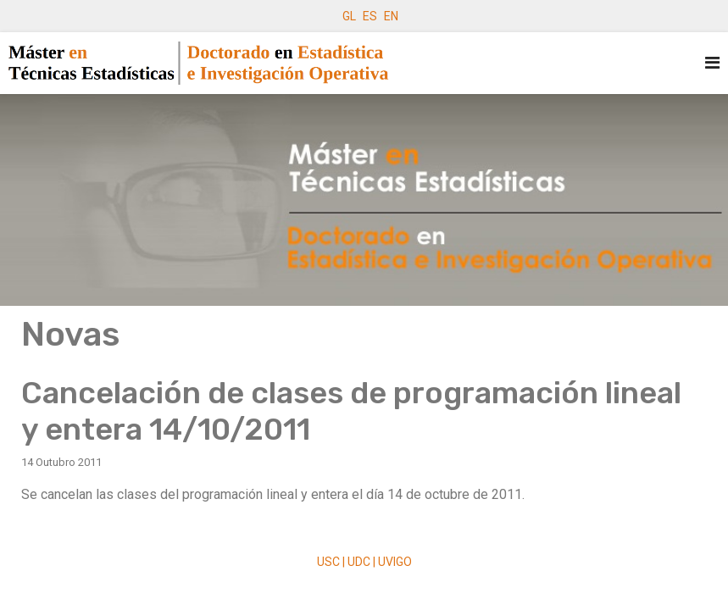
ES (370, 16)
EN (391, 16)
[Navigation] (712, 63)
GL (349, 16)
